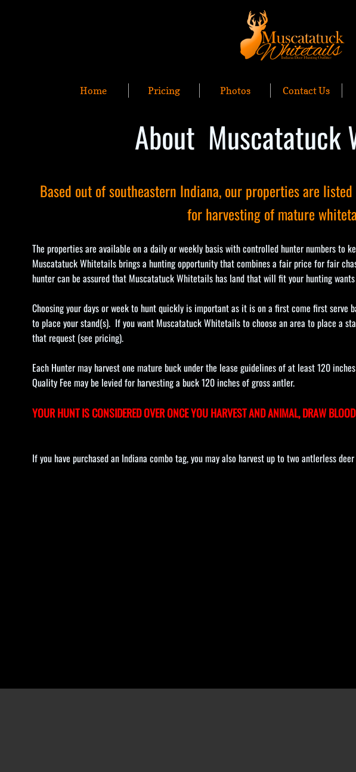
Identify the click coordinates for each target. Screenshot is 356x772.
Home (93, 90)
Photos (235, 90)
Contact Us (306, 90)
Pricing (164, 90)
